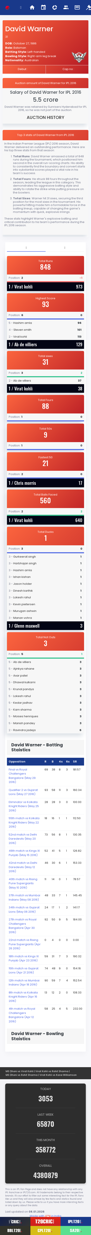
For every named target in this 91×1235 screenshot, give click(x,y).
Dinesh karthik (23, 591)
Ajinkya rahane (23, 669)
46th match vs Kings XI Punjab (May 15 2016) (24, 853)
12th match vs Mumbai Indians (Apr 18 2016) (24, 982)
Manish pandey (24, 723)
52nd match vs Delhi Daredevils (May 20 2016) (23, 839)
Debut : (23, 69)
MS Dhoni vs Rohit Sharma (22, 1075)
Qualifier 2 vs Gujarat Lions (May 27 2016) (23, 792)
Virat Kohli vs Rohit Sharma (51, 1071)
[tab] (26, 248)
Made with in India (45, 1216)
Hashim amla (22, 323)
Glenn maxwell (27, 625)
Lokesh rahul (22, 597)
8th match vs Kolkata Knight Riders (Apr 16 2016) (23, 996)
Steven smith (22, 330)
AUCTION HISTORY (45, 117)
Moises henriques (25, 716)
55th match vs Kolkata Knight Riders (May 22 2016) (24, 822)
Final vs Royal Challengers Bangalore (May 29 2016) (22, 775)
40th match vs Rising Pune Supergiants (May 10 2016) (23, 883)
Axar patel (20, 676)
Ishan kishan (22, 577)
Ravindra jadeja (24, 730)
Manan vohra (22, 618)
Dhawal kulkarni (24, 682)
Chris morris (25, 483)
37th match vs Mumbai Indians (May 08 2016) (24, 897)
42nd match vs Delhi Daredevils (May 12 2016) (23, 867)
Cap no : (68, 69)
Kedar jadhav (22, 703)
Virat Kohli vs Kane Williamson (58, 1075)
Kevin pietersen (24, 604)
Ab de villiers (25, 344)
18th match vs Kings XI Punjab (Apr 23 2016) (24, 958)
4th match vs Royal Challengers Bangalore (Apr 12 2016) (22, 1015)
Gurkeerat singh (24, 557)
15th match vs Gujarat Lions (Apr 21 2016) (23, 970)
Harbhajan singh (24, 563)
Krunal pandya (23, 689)
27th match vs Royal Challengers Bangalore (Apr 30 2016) (22, 925)
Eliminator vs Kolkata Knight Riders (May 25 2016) (24, 806)
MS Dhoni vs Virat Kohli (19, 1071)
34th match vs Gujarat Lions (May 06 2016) (24, 909)
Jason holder (22, 584)
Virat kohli (23, 286)
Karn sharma (22, 710)
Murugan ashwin (24, 611)
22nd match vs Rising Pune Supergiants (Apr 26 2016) (25, 944)
